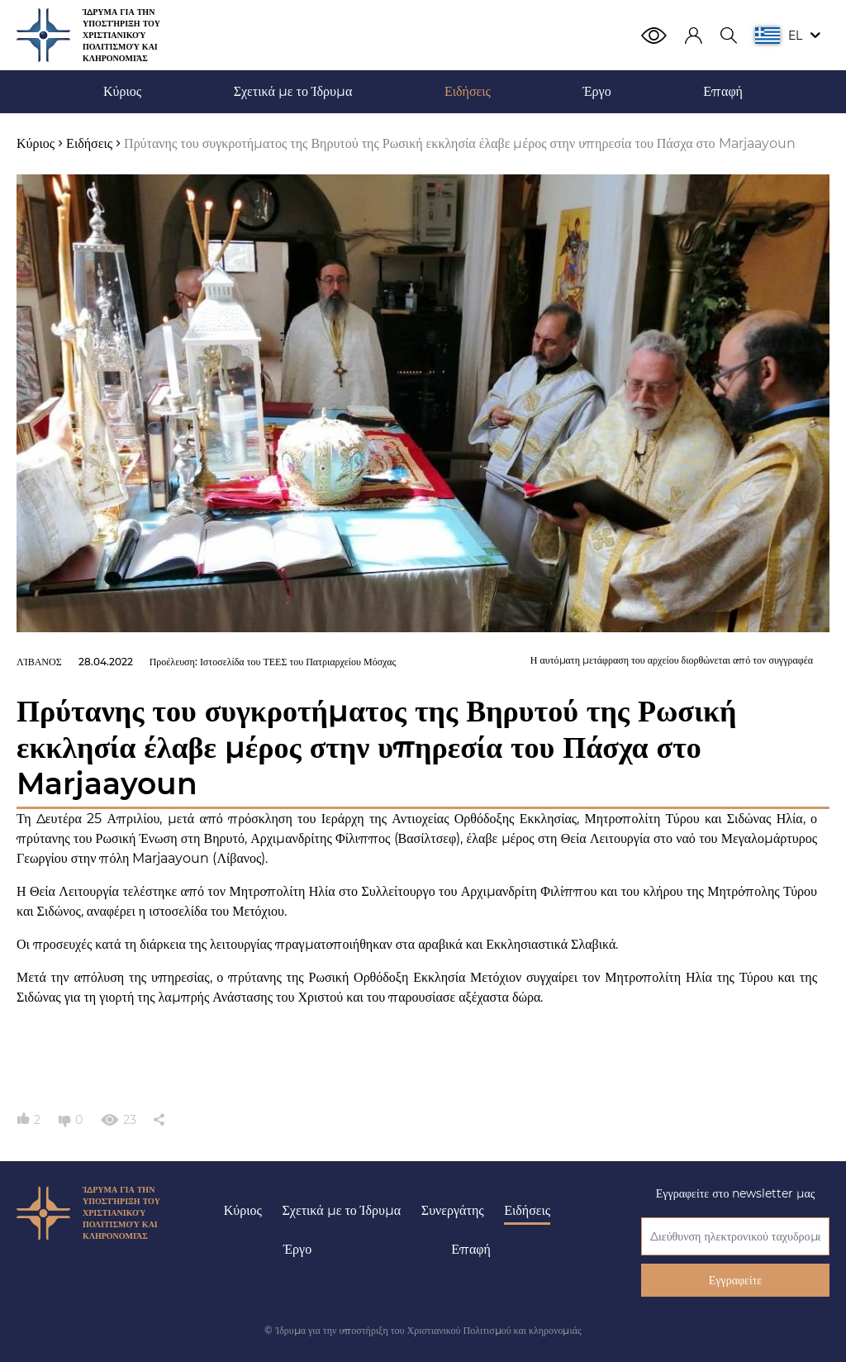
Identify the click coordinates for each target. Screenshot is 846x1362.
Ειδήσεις (527, 1210)
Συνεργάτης (452, 1210)
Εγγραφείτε (735, 1280)
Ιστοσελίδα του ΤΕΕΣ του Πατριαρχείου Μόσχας (298, 661)
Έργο (297, 1249)
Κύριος (243, 1210)
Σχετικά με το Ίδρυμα (342, 1210)
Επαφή (471, 1249)
